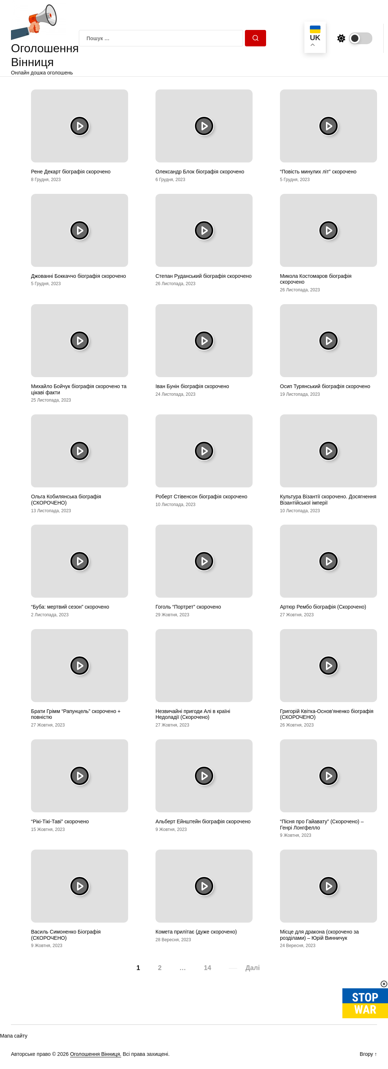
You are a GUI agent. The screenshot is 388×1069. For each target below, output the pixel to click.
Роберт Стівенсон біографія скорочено (201, 496)
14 (207, 968)
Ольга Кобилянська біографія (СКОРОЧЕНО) (66, 500)
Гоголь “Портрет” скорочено (188, 607)
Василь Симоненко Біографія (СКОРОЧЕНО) (66, 935)
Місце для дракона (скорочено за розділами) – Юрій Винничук (319, 935)
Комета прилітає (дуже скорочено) (196, 932)
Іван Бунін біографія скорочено (192, 386)
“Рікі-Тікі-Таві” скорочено (60, 821)
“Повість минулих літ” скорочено (318, 172)
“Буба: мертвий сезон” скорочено (70, 607)
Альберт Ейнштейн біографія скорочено (202, 821)
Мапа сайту (13, 1036)
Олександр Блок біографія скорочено (199, 172)
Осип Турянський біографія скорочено (325, 386)
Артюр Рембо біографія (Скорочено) (323, 607)
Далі (252, 968)
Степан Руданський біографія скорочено (203, 276)
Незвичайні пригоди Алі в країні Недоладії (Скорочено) (192, 714)
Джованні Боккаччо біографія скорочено (78, 276)
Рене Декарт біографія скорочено (71, 172)
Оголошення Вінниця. (95, 1054)
